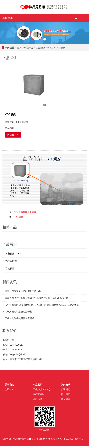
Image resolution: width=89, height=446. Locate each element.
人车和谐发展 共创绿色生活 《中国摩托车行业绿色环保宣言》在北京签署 (42, 304)
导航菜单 (7, 18)
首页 (19, 47)
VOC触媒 (60, 47)
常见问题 (65, 399)
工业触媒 (18, 217)
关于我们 (9, 384)
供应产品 (28, 47)
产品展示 (37, 384)
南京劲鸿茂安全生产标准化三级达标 (23, 291)
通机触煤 (9, 268)
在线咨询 (13, 134)
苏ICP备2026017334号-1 (70, 438)
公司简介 (9, 389)
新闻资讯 (65, 384)
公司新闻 (65, 389)
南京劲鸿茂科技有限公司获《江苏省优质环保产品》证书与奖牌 (36, 298)
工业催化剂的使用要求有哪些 (19, 318)
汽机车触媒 (11, 261)
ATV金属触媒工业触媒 (25, 212)
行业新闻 (65, 394)
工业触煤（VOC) (44, 47)
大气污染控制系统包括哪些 (18, 311)
